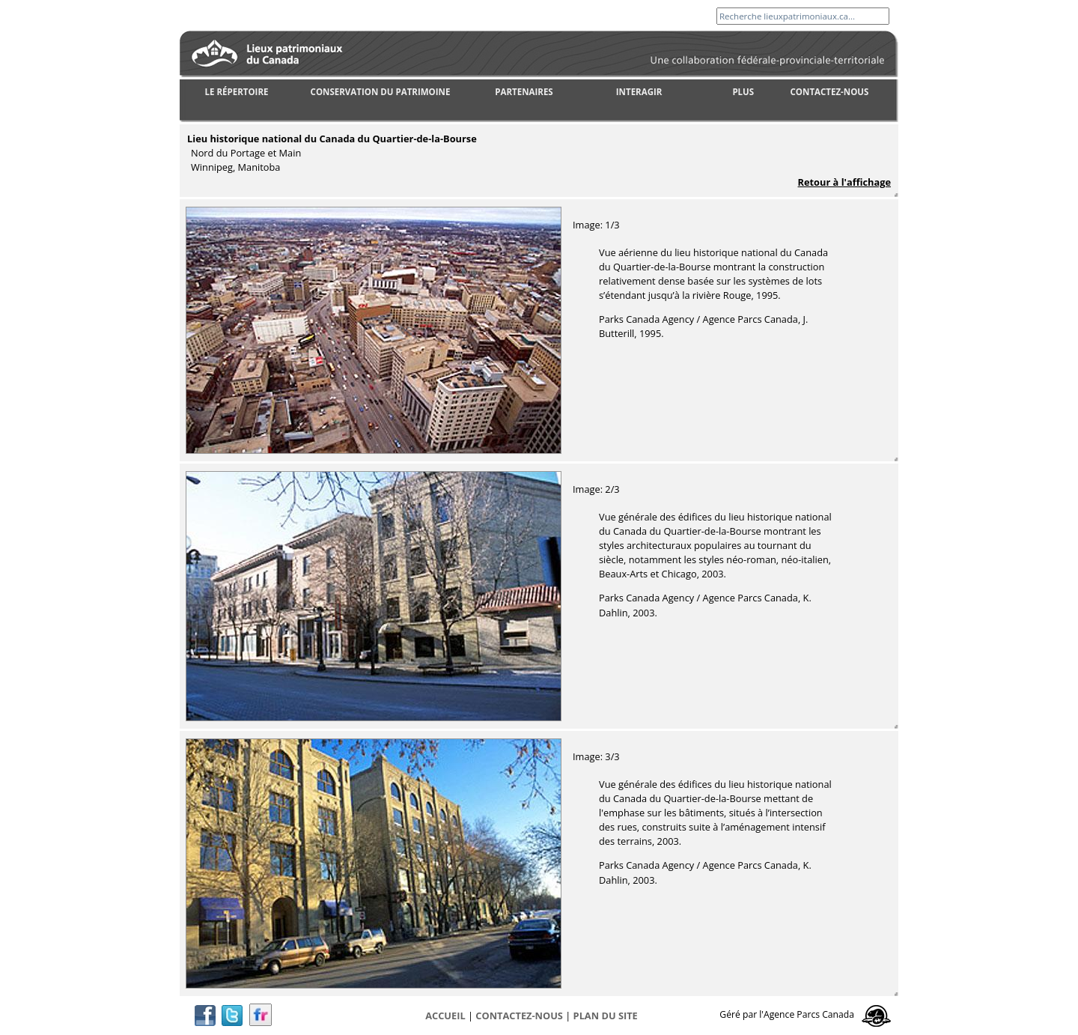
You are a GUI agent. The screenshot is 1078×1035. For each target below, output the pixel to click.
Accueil (445, 1015)
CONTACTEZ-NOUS (830, 91)
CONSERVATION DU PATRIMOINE (381, 91)
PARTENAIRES (523, 91)
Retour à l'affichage (844, 182)
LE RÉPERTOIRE (237, 91)
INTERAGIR (639, 91)
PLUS (743, 91)
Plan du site (605, 1015)
